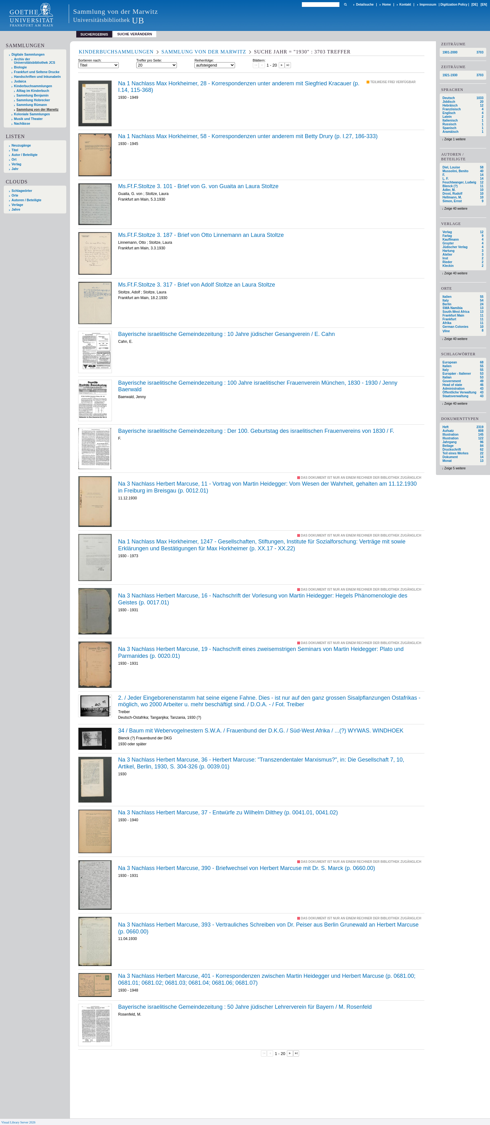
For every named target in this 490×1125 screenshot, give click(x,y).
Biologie (20, 67)
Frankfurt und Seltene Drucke (37, 72)
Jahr (15, 169)
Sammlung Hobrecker (33, 100)
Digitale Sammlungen (28, 54)
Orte (15, 195)
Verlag (16, 164)
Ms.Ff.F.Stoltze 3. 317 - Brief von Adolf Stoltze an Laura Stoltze (196, 285)
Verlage (17, 205)
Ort (14, 159)
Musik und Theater (28, 119)
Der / (256, 431)
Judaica (20, 81)
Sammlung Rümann (32, 105)
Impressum (428, 4)
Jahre (16, 209)
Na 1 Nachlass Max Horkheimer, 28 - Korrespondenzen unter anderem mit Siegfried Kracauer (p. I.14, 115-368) (238, 86)
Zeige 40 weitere (456, 208)
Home (386, 4)
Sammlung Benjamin (33, 95)
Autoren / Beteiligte (26, 200)
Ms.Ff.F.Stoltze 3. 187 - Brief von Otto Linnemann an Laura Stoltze (201, 235)
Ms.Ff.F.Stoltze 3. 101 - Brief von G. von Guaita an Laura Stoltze (198, 186)
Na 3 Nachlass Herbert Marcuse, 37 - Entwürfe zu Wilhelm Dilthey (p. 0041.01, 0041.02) (228, 812)
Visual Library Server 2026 (18, 1122)
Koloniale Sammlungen (32, 114)
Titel (15, 150)
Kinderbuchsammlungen (33, 86)
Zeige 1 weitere (455, 139)
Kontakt (405, 4)
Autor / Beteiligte (25, 155)
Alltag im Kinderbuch (33, 90)
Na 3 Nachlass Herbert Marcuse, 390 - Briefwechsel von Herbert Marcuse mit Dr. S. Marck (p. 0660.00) (246, 868)
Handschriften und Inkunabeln (37, 76)
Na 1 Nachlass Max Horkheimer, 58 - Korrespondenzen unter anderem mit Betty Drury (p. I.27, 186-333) (248, 136)
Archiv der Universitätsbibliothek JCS (34, 61)
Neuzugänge (21, 145)
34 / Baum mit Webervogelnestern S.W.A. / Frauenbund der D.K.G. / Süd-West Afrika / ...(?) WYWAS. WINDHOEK (260, 731)
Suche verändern (134, 34)
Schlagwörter (22, 190)
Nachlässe (22, 123)
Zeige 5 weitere (455, 468)
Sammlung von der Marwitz (38, 109)
